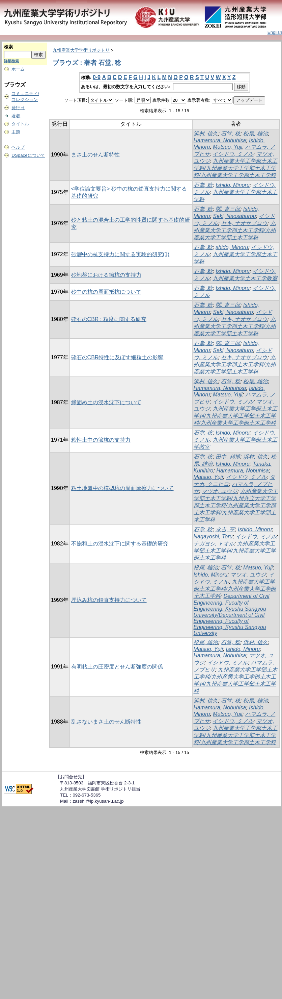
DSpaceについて (28, 155)
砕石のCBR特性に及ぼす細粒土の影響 (117, 357)
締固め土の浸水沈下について (106, 402)
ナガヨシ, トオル (214, 543)
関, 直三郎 (228, 209)
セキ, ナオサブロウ (244, 223)
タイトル (20, 123)
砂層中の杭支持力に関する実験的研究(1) (120, 254)
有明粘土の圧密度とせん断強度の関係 (117, 666)
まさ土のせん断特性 (95, 154)
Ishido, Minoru (233, 185)
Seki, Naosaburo (233, 312)
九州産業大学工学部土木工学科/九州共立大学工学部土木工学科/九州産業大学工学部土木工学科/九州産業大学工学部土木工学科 (236, 505)
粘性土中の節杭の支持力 (101, 440)
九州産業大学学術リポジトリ (81, 50)
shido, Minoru (232, 247)
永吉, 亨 (225, 529)
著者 (15, 115)
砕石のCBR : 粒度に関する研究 (108, 319)
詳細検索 (11, 61)
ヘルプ (18, 147)
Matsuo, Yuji (227, 147)
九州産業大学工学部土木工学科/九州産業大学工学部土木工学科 (235, 230)
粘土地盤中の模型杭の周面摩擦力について (122, 488)
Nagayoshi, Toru (213, 536)
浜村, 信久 (206, 134)
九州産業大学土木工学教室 (245, 278)
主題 (15, 132)
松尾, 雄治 (255, 134)
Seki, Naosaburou (234, 216)
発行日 (18, 107)
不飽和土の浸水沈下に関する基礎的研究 (119, 543)
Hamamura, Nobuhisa (220, 140)
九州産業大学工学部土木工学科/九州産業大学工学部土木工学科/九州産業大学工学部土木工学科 (236, 168)
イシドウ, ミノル (233, 154)
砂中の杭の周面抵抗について (106, 292)
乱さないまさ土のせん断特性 (106, 722)
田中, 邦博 (228, 457)
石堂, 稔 (230, 134)
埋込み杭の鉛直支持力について (109, 600)
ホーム (18, 69)
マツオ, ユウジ (219, 491)
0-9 (97, 77)
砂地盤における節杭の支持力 (106, 275)
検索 (8, 46)
